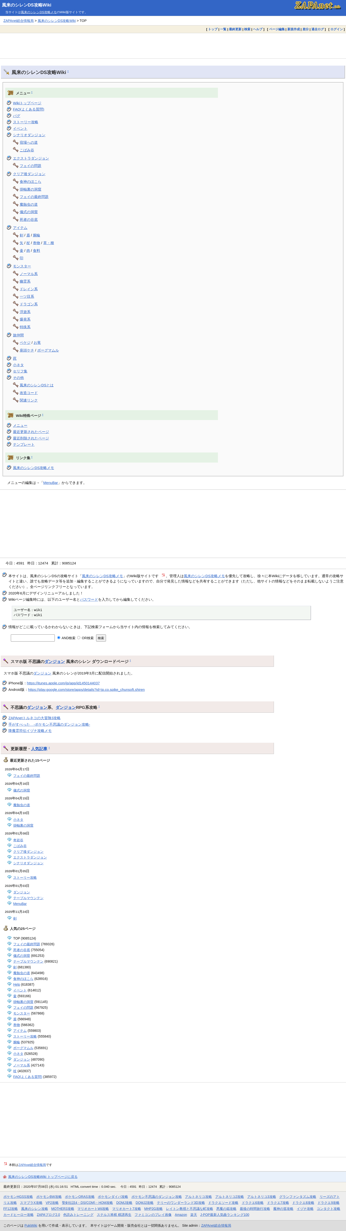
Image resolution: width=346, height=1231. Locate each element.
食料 (36, 250)
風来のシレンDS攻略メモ (38, 12)
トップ (212, 29)
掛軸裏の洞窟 (30, 189)
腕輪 (36, 235)
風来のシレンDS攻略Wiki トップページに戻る (43, 1177)
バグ (16, 116)
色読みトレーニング (78, 1215)
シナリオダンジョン (29, 135)
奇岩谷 (18, 840)
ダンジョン (54, 661)
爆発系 (25, 319)
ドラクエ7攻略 (278, 1203)
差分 (306, 29)
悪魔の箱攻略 (226, 1209)
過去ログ (317, 29)
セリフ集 (20, 371)
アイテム (20, 228)
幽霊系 (25, 281)
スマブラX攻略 (31, 1203)
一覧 (223, 29)
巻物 (36, 243)
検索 (247, 29)
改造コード (29, 393)
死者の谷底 (29, 219)
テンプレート (24, 444)
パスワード (89, 599)
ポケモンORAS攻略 (79, 1197)
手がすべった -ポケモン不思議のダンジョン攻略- (49, 724)
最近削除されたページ (31, 438)
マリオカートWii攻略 (93, 1209)
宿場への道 (29, 142)
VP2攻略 (52, 1203)
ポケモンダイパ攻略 (113, 1197)
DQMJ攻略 (124, 1203)
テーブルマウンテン (28, 898)
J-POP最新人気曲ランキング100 (224, 1215)
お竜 (37, 342)
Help (16, 984)
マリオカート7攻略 (126, 1209)
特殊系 (25, 327)
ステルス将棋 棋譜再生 (114, 1215)
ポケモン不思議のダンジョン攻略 (156, 1197)
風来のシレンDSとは (37, 385)
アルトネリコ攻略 (198, 1197)
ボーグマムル (48, 350)
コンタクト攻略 (328, 1209)
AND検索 (66, 638)
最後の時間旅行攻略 (255, 1209)
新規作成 (293, 29)
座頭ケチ (27, 350)
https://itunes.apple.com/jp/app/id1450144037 (63, 683)
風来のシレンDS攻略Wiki (26, 5)
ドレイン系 (29, 289)
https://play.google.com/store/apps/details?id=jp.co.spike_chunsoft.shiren (86, 689)
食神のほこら (30, 181)
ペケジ (25, 342)
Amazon (181, 1215)
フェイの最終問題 (34, 197)
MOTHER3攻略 (62, 1209)
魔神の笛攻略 (283, 1209)
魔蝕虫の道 (29, 204)
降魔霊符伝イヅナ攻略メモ (30, 731)
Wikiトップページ (27, 103)
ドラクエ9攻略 (328, 1203)
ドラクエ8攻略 (303, 1203)
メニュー (20, 425)
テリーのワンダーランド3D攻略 (181, 1203)
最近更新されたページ (31, 432)
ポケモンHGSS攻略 (18, 1197)
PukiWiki (31, 1225)
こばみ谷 (27, 150)
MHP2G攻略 (153, 1209)
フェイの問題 (30, 166)
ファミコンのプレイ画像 (153, 1215)
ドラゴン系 (29, 304)
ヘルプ (257, 29)
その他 (18, 378)
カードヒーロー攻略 (18, 1215)
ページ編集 (277, 29)
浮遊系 (25, 312)
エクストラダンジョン (31, 158)
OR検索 (85, 638)
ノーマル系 (29, 274)
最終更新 (235, 29)
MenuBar (50, 483)
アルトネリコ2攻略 (229, 1197)
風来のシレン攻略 (34, 1209)
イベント (20, 128)
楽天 (193, 1215)
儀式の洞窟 (29, 212)
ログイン (336, 29)
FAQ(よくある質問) (28, 109)
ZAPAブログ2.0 (48, 1215)
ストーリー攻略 (25, 122)
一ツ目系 (27, 296)
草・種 (48, 243)
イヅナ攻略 (305, 1209)
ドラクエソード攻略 (223, 1203)
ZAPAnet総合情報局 (18, 21)
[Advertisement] (173, 45)
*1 (163, 574)
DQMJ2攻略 (145, 1203)
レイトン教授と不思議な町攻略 (189, 1209)
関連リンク (29, 400)
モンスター (22, 266)
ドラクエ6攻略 (253, 1203)
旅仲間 (18, 335)
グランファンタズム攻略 (297, 1197)
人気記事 (39, 748)
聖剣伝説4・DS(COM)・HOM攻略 (87, 1203)
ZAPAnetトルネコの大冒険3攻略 (34, 718)
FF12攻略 (10, 1209)
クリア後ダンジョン (29, 174)
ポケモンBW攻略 (49, 1197)
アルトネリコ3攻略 (261, 1197)
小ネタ (18, 365)
